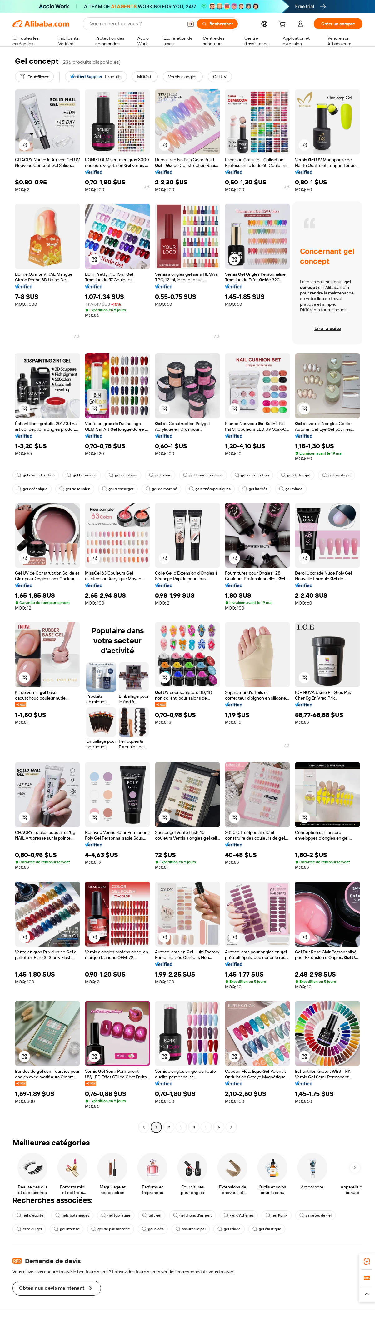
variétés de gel (315, 1215)
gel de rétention (252, 475)
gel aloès (153, 1229)
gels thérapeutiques (210, 488)
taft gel (151, 1215)
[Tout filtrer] (34, 76)
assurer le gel (191, 1229)
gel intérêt (254, 488)
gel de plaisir (123, 475)
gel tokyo (160, 475)
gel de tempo (295, 475)
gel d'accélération (36, 475)
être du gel (29, 1229)
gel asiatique (336, 475)
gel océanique (32, 488)
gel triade (229, 1229)
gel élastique (266, 1229)
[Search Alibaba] (135, 23)
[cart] (283, 24)
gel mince (290, 488)
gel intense (66, 1229)
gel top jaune (115, 1215)
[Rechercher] (217, 24)
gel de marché (161, 488)
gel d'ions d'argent (192, 1215)
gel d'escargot (118, 488)
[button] (190, 24)
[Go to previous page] (143, 1127)
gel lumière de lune (203, 475)
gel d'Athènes (239, 1215)
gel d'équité (30, 1215)
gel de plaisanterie (110, 1229)
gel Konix (277, 1215)
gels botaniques (72, 1215)
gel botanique (82, 475)
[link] (367, 1261)
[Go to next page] (231, 1127)
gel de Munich (74, 488)
